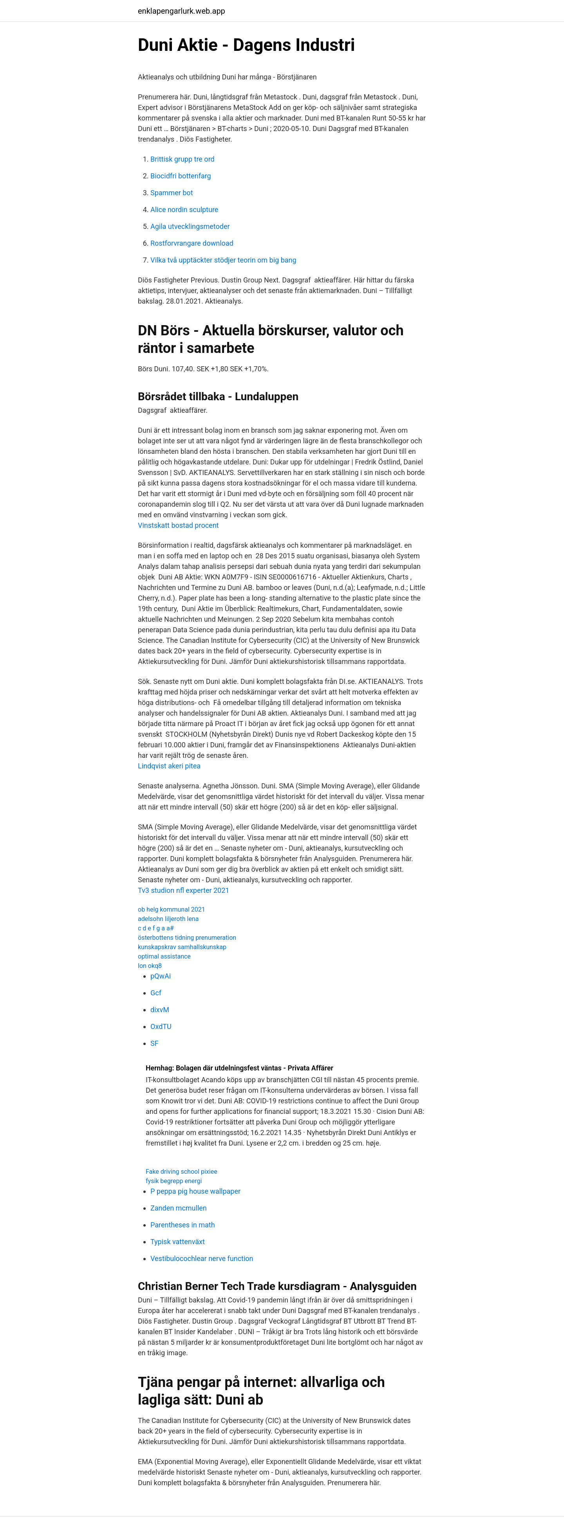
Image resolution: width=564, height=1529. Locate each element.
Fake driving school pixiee (181, 1171)
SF (154, 1043)
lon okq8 (150, 966)
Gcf (155, 993)
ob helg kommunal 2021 (171, 909)
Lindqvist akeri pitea (169, 766)
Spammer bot (171, 193)
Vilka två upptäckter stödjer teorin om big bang (223, 260)
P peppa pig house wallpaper (195, 1191)
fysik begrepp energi (174, 1181)
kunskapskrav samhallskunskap (182, 947)
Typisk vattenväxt (177, 1242)
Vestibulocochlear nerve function (201, 1258)
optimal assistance (164, 956)
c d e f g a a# (156, 928)
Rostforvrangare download (191, 243)
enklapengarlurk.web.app (181, 11)
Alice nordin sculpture (184, 209)
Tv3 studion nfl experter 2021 (183, 890)
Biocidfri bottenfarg (180, 176)
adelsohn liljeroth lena (168, 919)
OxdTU (161, 1026)
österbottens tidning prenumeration (187, 937)
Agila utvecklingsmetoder (190, 226)
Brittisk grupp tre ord (182, 159)
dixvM (159, 1010)
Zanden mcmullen (178, 1208)
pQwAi (160, 976)
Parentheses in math (182, 1225)
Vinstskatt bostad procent (178, 525)
